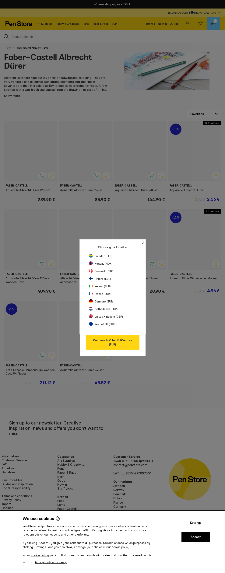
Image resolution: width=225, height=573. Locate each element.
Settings (195, 523)
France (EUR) (100, 293)
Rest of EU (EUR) (102, 324)
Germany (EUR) (101, 301)
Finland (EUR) (100, 278)
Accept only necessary (51, 562)
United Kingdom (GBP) (106, 316)
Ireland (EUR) (100, 286)
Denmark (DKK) (101, 271)
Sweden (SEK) (100, 256)
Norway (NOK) (100, 263)
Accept (196, 537)
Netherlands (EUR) (103, 309)
